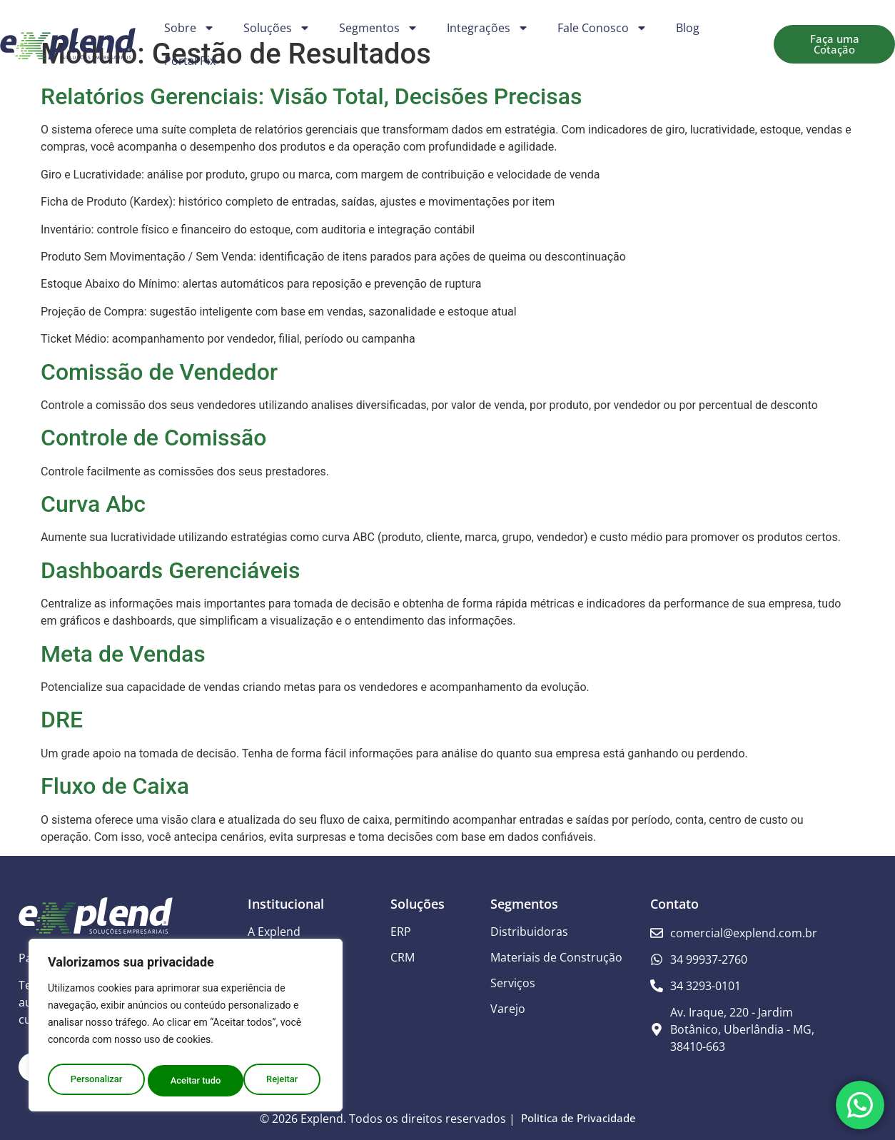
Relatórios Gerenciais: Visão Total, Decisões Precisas (311, 96)
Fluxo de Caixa (115, 785)
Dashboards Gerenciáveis (170, 570)
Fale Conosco (602, 28)
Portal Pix (190, 61)
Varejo (507, 1009)
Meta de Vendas (123, 653)
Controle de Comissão (153, 437)
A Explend (274, 931)
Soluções (276, 28)
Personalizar (95, 1080)
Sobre (189, 28)
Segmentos (378, 28)
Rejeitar (186, 1080)
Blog (687, 28)
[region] (186, 1027)
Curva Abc (93, 504)
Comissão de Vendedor (159, 371)
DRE (62, 719)
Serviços (512, 983)
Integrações (488, 28)
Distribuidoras (529, 931)
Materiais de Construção (556, 957)
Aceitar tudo (276, 1080)
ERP (400, 931)
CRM (402, 957)
